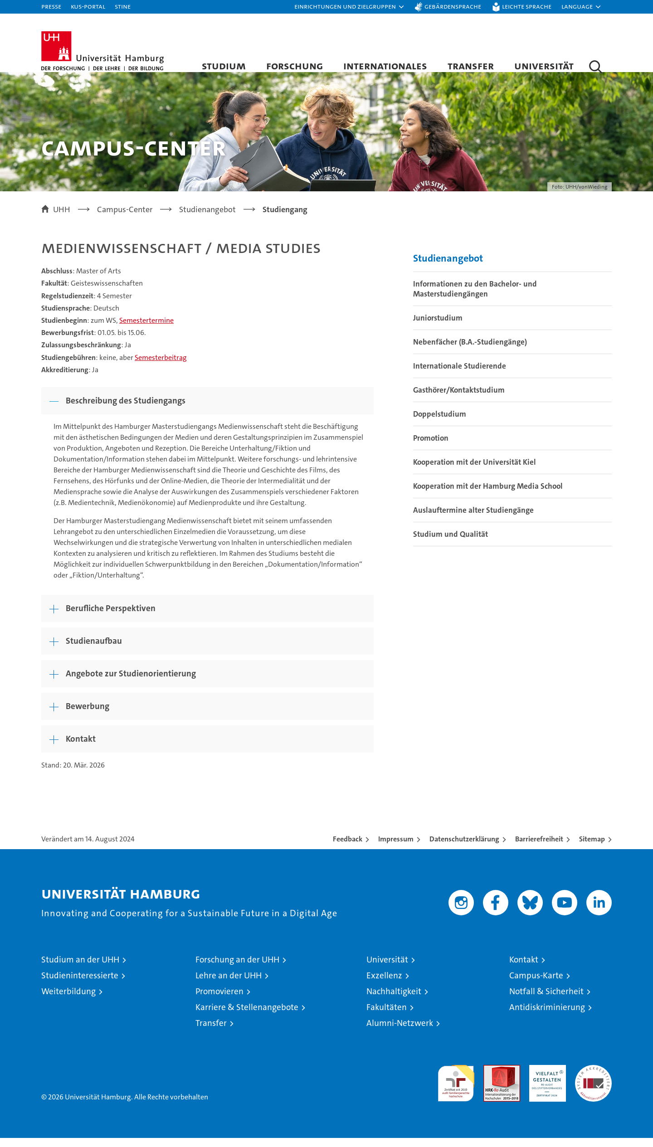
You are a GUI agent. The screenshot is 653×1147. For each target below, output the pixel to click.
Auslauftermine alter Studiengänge (473, 519)
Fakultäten (386, 1016)
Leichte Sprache (526, 6)
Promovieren (219, 1000)
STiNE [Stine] (123, 6)
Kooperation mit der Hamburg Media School (488, 495)
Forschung (294, 65)
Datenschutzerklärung (464, 848)
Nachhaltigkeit (393, 1000)
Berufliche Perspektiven (111, 617)
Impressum (396, 848)
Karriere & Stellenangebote (246, 1016)
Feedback (347, 848)
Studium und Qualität (450, 543)
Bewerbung (87, 715)
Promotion (430, 447)
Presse (51, 6)
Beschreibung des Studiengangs (125, 409)
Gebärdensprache (452, 6)
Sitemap (592, 848)
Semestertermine (146, 329)
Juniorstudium (438, 327)
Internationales (385, 65)
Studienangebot (448, 267)
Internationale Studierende (459, 375)
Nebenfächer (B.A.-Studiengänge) (470, 351)
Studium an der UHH (80, 968)
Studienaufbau (94, 650)
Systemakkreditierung (593, 1079)
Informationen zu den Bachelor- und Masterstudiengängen (475, 298)
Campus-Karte (536, 984)
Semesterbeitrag (161, 366)
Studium (224, 65)
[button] (349, 7)
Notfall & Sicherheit (546, 1000)
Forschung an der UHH (237, 968)
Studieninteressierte (79, 984)
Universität (544, 65)
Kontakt (81, 747)
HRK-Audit (545, 1079)
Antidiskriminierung (547, 1016)
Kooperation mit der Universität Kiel (474, 471)
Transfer (471, 65)
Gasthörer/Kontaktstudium (459, 399)
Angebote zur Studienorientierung (131, 682)
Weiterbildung (68, 1000)
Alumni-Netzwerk (399, 1032)
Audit (492, 1079)
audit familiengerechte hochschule (456, 1088)
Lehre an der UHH (228, 984)
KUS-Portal (88, 6)
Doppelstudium (439, 423)
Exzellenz (384, 984)
